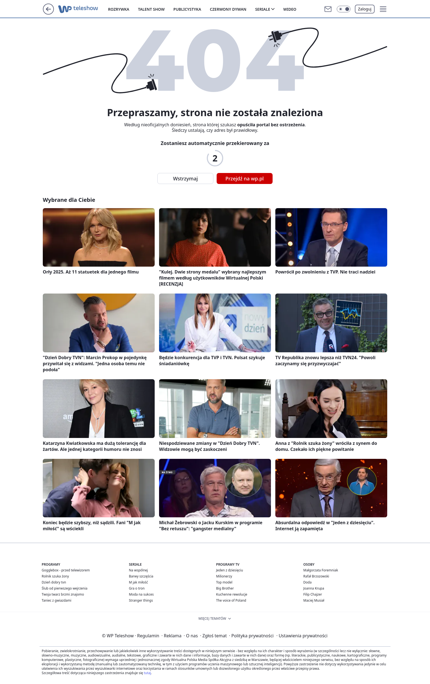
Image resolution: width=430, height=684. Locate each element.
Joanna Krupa (313, 588)
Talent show (151, 9)
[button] (343, 9)
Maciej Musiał (313, 600)
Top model (224, 582)
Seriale (262, 9)
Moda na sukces (141, 594)
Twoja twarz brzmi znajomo (63, 594)
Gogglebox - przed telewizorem (66, 570)
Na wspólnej (138, 570)
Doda (307, 582)
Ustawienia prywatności (301, 636)
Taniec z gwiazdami (56, 600)
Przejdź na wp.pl (244, 178)
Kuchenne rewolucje (231, 594)
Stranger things (141, 600)
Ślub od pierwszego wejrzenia (64, 588)
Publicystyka (187, 9)
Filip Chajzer (312, 594)
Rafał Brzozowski (316, 576)
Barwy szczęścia (141, 576)
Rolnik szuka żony (55, 576)
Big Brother (225, 588)
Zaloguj (365, 9)
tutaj (147, 673)
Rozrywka (118, 9)
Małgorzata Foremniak (320, 570)
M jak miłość (138, 582)
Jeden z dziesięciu (229, 570)
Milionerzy (224, 576)
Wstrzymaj (185, 178)
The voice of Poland (231, 600)
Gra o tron (137, 588)
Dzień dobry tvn (54, 582)
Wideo (289, 9)
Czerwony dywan (228, 9)
